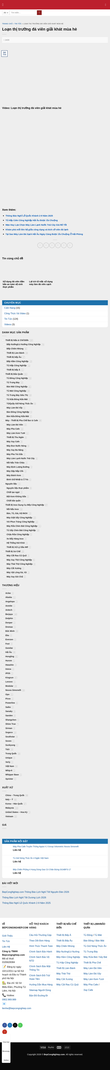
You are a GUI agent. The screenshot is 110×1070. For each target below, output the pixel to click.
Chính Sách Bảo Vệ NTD (39, 959)
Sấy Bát (103, 957)
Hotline (6, 1057)
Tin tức (17, 24)
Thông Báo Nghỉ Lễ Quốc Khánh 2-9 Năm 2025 (29, 215)
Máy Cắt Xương (64, 979)
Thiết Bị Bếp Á (63, 935)
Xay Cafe (88, 990)
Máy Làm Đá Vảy (92, 973)
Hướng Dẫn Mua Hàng (41, 984)
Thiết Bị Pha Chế (92, 962)
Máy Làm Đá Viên (93, 968)
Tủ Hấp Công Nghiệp (67, 962)
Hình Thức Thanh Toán (41, 946)
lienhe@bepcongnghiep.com (16, 1008)
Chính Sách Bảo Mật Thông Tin (39, 968)
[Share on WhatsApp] (40, 245)
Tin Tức (8, 319)
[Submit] (39, 12)
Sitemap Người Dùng (40, 990)
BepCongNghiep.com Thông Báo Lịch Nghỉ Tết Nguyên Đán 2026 (35, 892)
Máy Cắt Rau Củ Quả (67, 984)
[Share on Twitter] (52, 245)
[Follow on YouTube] (4, 1031)
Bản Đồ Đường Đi (38, 995)
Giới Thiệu (7, 936)
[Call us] (20, 1025)
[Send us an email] (15, 1025)
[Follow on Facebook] (4, 1025)
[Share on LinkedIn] (70, 245)
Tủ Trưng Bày (91, 951)
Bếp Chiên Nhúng (65, 946)
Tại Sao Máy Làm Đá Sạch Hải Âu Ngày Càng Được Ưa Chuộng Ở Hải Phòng (44, 234)
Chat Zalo (6, 1039)
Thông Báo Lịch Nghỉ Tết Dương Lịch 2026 (24, 897)
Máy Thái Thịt (63, 973)
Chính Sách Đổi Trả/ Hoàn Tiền (39, 977)
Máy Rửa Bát (90, 957)
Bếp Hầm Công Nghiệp (68, 957)
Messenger (6, 1048)
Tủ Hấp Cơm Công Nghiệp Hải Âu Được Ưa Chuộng (32, 220)
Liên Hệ (6, 947)
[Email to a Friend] (58, 245)
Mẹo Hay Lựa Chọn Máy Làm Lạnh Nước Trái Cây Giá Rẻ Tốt (36, 225)
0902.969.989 (9, 999)
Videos (7, 324)
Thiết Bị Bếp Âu (64, 940)
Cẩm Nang (9, 308)
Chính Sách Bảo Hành (40, 951)
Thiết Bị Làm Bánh (65, 968)
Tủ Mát (98, 935)
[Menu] (4, 4)
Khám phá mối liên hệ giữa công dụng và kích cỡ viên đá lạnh (37, 229)
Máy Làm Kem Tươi (94, 979)
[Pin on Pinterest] (64, 245)
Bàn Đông (89, 940)
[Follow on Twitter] (10, 1025)
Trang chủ (7, 24)
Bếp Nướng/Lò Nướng (67, 951)
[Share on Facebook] (46, 245)
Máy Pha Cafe (91, 984)
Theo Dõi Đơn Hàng (39, 940)
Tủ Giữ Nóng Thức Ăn (95, 946)
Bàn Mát (100, 940)
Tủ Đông (88, 935)
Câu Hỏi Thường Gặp (40, 935)
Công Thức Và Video (15, 313)
